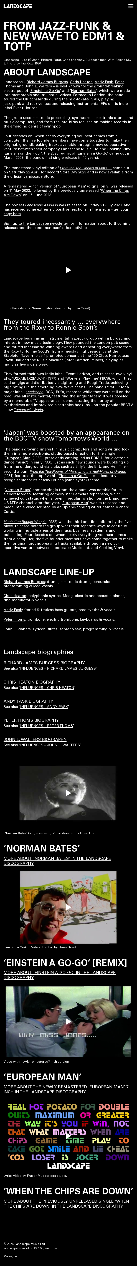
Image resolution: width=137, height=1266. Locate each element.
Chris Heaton (81, 82)
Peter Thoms (14, 620)
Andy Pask (104, 82)
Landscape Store (38, 177)
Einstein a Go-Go (45, 91)
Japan (94, 396)
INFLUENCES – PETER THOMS (46, 726)
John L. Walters (38, 86)
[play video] (68, 793)
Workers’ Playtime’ (82, 379)
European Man (18, 458)
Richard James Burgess (47, 82)
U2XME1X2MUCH (28, 379)
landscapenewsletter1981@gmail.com (30, 1248)
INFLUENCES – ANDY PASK (44, 707)
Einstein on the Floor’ (23, 154)
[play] (68, 272)
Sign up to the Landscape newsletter (36, 224)
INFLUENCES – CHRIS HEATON (47, 688)
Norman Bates (83, 91)
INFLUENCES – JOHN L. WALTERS (50, 745)
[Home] (18, 6)
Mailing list (11, 1256)
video (26, 494)
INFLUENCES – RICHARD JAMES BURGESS (58, 669)
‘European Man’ (72, 187)
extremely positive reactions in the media (73, 210)
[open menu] (130, 6)
